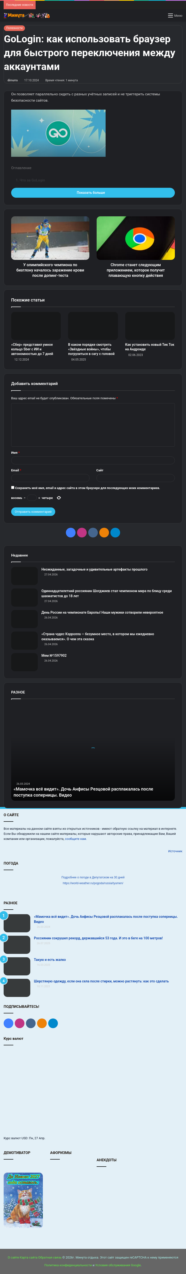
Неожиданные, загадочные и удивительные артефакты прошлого (94, 569)
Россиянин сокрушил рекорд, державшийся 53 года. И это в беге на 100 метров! (98, 938)
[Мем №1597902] (24, 662)
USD (25, 1138)
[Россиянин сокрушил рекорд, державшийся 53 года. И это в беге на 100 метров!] (17, 945)
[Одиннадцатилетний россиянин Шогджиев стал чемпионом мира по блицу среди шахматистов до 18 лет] (24, 597)
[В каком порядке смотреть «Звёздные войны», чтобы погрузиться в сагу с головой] (93, 326)
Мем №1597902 (54, 655)
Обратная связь (50, 1257)
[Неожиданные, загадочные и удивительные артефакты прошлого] (24, 576)
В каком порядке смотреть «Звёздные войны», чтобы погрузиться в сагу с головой (91, 349)
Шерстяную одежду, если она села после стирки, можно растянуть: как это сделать (101, 981)
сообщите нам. (76, 839)
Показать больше (93, 193)
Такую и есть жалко (50, 960)
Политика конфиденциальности (68, 1265)
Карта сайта (28, 1257)
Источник (175, 851)
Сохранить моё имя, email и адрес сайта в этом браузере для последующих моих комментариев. (87, 488)
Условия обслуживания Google (118, 1265)
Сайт (99, 470)
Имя (15, 452)
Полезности (14, 28)
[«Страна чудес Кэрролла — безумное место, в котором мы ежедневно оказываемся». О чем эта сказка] (24, 641)
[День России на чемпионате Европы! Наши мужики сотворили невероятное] (24, 619)
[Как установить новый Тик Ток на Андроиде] (150, 326)
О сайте (13, 1257)
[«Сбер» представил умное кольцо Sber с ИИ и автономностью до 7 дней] (36, 326)
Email (16, 470)
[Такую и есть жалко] (17, 966)
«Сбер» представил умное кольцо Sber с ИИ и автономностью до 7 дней (32, 349)
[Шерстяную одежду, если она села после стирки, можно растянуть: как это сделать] (17, 988)
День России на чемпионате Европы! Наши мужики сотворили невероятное (102, 612)
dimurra (13, 80)
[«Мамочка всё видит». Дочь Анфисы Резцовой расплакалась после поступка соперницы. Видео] (17, 923)
